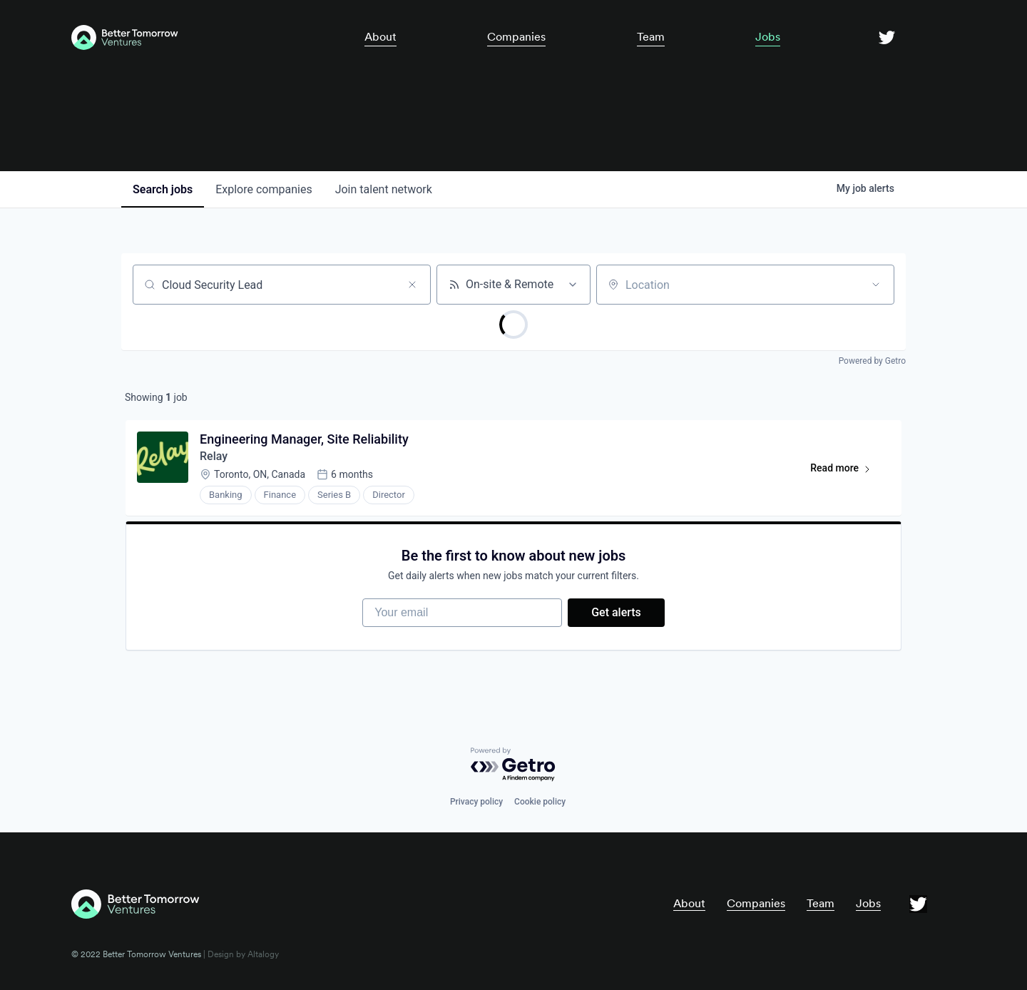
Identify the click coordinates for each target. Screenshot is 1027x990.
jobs (163, 189)
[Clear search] (412, 284)
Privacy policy (476, 802)
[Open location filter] (875, 284)
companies (263, 189)
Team (651, 37)
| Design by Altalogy (240, 954)
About (380, 37)
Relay (214, 456)
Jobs (767, 37)
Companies (516, 37)
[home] (195, 37)
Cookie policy (540, 802)
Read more (846, 470)
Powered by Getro (872, 361)
